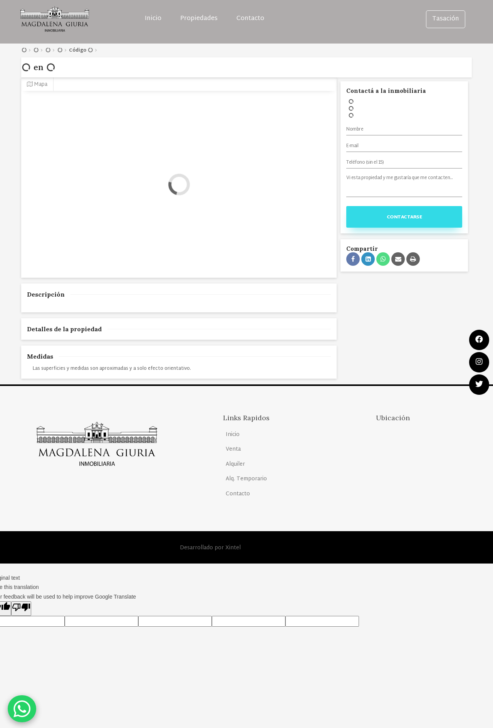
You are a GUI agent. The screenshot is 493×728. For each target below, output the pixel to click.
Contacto (250, 18)
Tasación (445, 19)
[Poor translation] (21, 608)
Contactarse (404, 217)
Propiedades (199, 18)
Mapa (37, 84)
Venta (233, 449)
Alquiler (235, 464)
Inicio (153, 18)
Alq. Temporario (246, 479)
